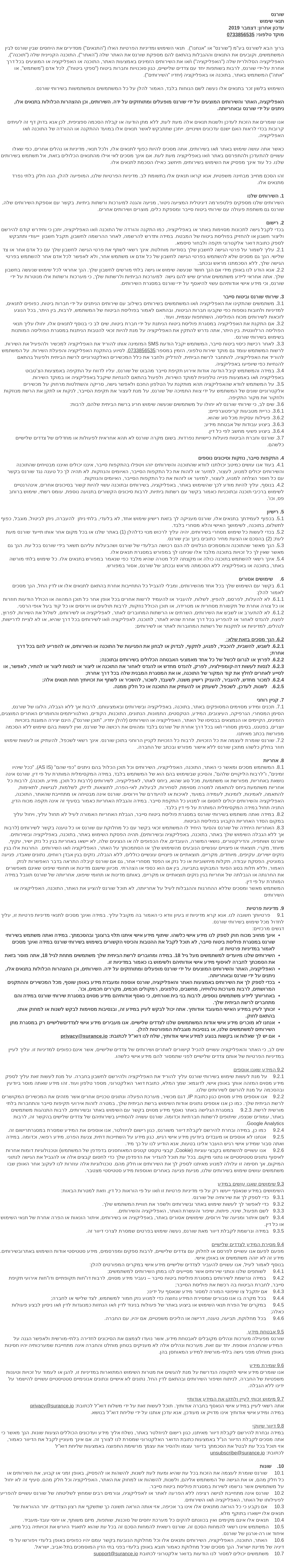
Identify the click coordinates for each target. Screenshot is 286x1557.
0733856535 (240, 34)
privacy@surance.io (84, 1036)
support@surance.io (116, 1553)
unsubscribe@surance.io (237, 1453)
